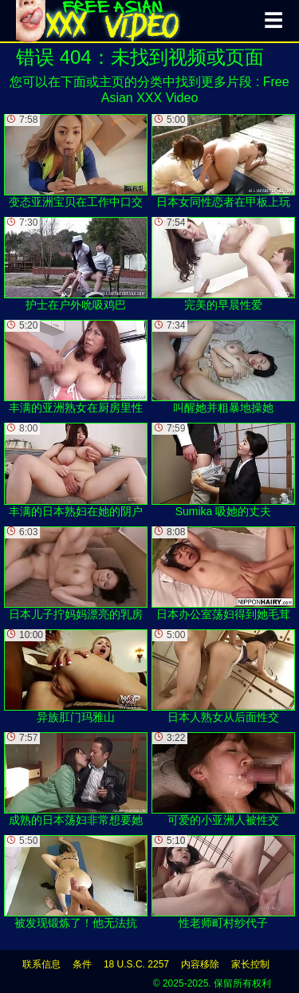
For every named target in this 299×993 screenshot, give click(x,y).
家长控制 (250, 964)
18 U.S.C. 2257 (136, 964)
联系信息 (41, 964)
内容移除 (200, 964)
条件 (82, 964)
